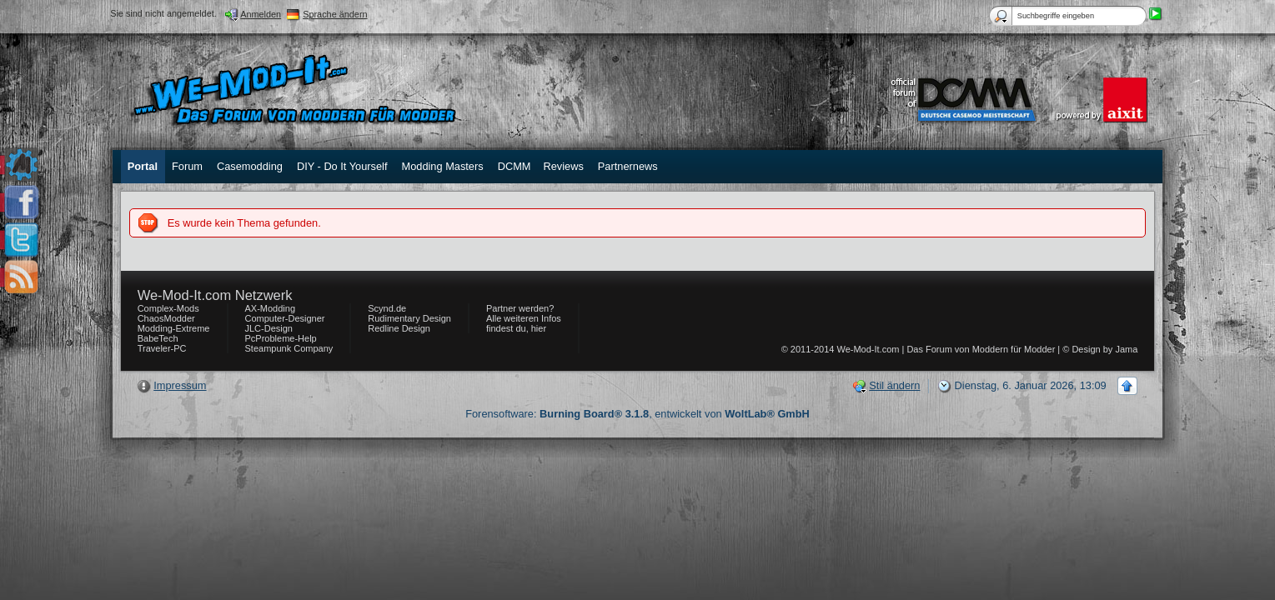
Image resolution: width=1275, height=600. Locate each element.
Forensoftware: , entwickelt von (637, 414)
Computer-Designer (285, 318)
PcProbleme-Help (281, 338)
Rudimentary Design (409, 318)
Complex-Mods (168, 308)
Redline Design (399, 328)
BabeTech (158, 338)
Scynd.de (387, 308)
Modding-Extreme (174, 328)
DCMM (514, 166)
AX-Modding (270, 308)
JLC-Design (269, 328)
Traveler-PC (162, 348)
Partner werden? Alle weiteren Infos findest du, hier (523, 318)
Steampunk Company (289, 348)
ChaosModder (166, 318)
